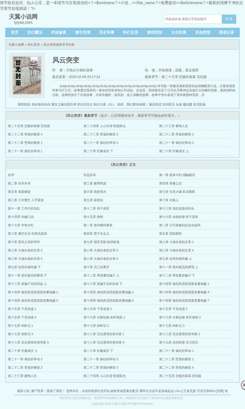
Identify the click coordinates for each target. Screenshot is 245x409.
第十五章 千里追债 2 (98, 309)
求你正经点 (85, 104)
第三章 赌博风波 (95, 183)
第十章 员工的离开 (96, 267)
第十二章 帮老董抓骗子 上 (101, 275)
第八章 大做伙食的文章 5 (25, 258)
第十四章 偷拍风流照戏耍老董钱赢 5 (33, 300)
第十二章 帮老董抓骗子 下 (177, 275)
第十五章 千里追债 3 (173, 309)
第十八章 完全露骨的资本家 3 (28, 342)
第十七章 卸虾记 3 (171, 325)
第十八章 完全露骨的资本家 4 (104, 342)
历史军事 (106, 32)
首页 (14, 32)
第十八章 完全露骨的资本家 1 (104, 334)
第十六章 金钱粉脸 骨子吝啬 (178, 217)
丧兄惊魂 (199, 104)
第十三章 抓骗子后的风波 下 (103, 284)
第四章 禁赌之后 (170, 183)
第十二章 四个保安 (96, 208)
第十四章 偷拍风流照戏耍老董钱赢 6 (109, 300)
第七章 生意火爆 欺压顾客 (177, 191)
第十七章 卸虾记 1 (20, 325)
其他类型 (202, 32)
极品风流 (155, 104)
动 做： (152, 70)
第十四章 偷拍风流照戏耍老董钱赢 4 (184, 292)
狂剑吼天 (168, 104)
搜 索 (229, 19)
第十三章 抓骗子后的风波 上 (27, 284)
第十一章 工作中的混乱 (24, 208)
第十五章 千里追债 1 (22, 309)
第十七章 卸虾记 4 (20, 334)
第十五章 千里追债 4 (22, 317)
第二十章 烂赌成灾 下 (98, 151)
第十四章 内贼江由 (21, 217)
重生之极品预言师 (63, 104)
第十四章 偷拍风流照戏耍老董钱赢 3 (109, 292)
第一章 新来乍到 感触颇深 (177, 175)
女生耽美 (178, 32)
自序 (11, 175)
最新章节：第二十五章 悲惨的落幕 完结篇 (176, 77)
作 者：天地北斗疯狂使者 (72, 70)
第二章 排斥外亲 (19, 183)
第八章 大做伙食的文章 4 (176, 250)
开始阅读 (165, 70)
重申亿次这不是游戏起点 (156, 391)
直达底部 (192, 70)
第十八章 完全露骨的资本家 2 (179, 334)
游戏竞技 (154, 32)
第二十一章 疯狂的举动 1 (25, 151)
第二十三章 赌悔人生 (173, 126)
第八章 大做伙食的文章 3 (101, 250)
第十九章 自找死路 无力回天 (178, 342)
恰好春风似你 (41, 104)
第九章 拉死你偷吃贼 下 (24, 267)
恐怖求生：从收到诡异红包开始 (88, 391)
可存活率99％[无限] (210, 391)
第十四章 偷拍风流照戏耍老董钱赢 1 (184, 284)
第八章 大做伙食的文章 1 (176, 242)
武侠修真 (58, 32)
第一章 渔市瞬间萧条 (98, 225)
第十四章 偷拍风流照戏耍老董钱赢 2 (33, 292)
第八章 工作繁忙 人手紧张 (26, 200)
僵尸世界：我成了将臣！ (48, 391)
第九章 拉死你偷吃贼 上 (175, 258)
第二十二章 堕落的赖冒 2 (176, 134)
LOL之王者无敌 (185, 391)
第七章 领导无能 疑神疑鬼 (101, 242)
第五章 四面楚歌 (170, 233)
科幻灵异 (130, 32)
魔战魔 (187, 104)
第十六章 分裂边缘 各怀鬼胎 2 (180, 317)
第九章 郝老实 (93, 200)
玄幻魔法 (34, 32)
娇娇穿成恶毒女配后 (125, 391)
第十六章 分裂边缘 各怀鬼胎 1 (104, 317)
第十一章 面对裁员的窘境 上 (178, 267)
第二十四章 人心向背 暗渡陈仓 (105, 126)
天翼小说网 (16, 44)
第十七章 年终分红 (21, 225)
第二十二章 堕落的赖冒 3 (101, 134)
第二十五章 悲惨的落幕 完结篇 (29, 126)
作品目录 (90, 175)
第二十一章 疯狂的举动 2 (176, 142)
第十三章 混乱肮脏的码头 (176, 208)
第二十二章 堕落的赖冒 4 (25, 134)
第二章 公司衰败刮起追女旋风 (179, 225)
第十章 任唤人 (169, 200)
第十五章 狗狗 (93, 217)
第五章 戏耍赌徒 (19, 191)
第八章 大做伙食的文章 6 (101, 258)
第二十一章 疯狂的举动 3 (101, 142)
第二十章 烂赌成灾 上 (174, 151)
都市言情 (82, 32)
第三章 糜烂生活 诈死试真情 (27, 233)
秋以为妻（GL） (105, 104)
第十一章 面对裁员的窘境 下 (27, 275)
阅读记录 (226, 32)
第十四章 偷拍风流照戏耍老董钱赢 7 (184, 300)
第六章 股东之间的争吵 (24, 242)
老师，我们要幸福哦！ (132, 104)
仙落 (179, 104)
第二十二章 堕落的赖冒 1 (25, 142)
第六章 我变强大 (95, 191)
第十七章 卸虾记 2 (96, 325)
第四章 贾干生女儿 (96, 233)
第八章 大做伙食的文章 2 (25, 250)
